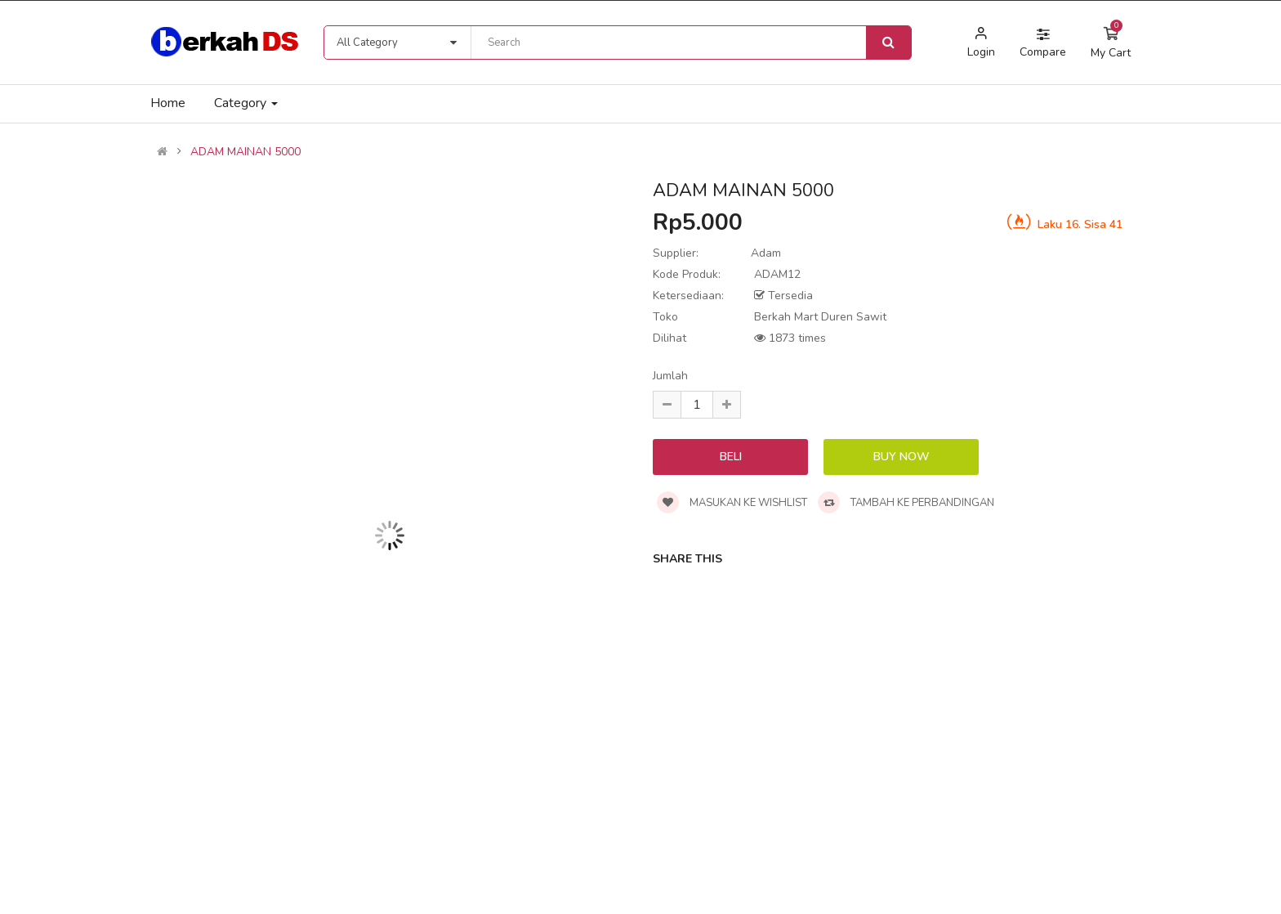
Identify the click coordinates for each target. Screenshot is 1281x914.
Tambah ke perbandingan (906, 502)
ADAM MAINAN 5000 (245, 152)
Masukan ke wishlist (732, 502)
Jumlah (670, 375)
